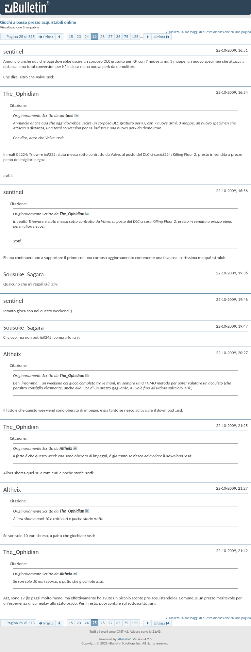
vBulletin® (124, 639)
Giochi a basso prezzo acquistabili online (38, 22)
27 (110, 36)
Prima (45, 36)
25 (94, 36)
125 (135, 36)
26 (102, 36)
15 (71, 36)
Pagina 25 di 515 (21, 36)
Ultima (162, 36)
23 (78, 36)
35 (118, 36)
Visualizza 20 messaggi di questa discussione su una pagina (208, 32)
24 (86, 36)
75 (126, 36)
